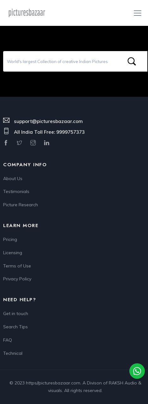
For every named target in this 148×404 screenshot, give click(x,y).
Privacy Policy (17, 279)
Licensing (12, 252)
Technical (12, 353)
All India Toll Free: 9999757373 (49, 132)
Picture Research (20, 205)
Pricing (10, 239)
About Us (12, 178)
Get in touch (15, 313)
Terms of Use (17, 266)
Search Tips (15, 327)
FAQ (7, 340)
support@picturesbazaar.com (48, 121)
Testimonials (16, 191)
